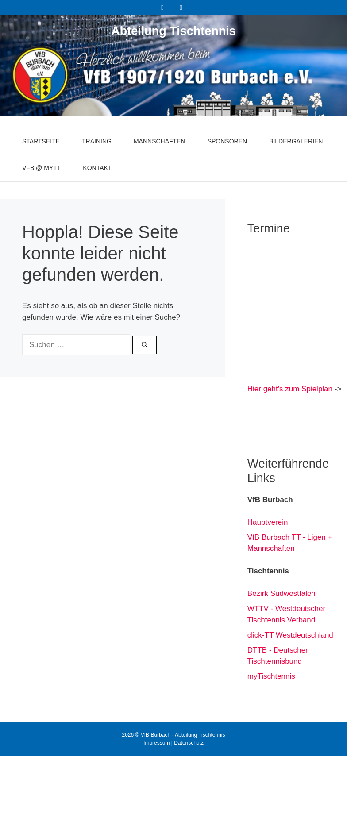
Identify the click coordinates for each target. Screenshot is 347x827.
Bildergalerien (296, 141)
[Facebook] (162, 7)
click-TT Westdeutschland (290, 635)
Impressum (156, 743)
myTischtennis (271, 676)
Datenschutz (189, 743)
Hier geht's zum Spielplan (289, 389)
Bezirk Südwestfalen (281, 593)
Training (97, 141)
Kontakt (97, 167)
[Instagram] (181, 7)
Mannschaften (159, 141)
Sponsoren (227, 141)
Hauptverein (267, 522)
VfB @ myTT (41, 167)
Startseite (41, 141)
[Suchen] (144, 345)
